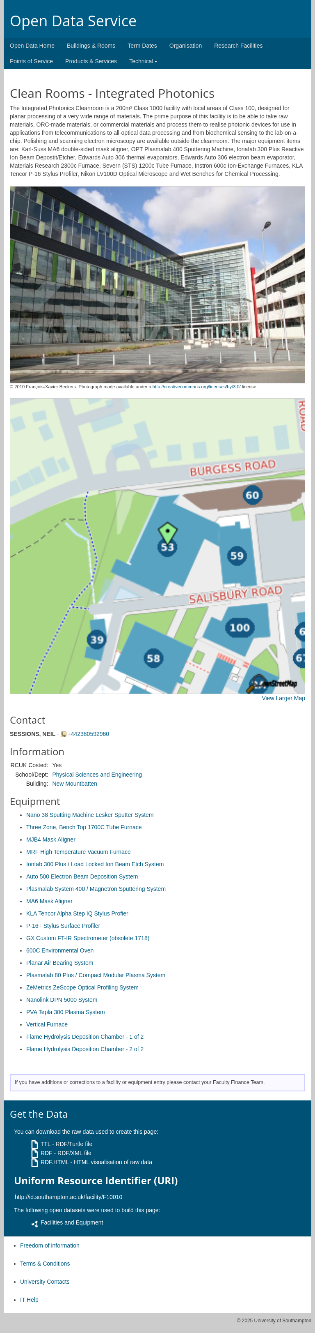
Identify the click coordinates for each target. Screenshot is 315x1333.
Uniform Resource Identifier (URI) (96, 1180)
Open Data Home (32, 45)
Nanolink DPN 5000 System (62, 999)
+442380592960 (89, 734)
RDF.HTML (55, 1162)
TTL (45, 1144)
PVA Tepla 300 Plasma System (65, 1012)
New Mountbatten (74, 783)
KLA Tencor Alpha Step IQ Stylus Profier (77, 913)
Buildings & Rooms (91, 45)
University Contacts (45, 1281)
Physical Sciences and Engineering (97, 774)
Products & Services (91, 61)
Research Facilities (238, 45)
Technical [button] (143, 61)
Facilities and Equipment (72, 1222)
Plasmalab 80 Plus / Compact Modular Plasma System (95, 975)
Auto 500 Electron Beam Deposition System (82, 876)
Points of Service (31, 61)
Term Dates (142, 45)
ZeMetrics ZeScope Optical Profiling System (82, 987)
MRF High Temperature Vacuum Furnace (78, 852)
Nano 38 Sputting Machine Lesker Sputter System (90, 815)
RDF (46, 1153)
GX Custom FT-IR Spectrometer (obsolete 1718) (87, 938)
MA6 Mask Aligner (49, 901)
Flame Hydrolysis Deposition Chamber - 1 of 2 (85, 1036)
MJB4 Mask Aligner (50, 839)
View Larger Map (283, 698)
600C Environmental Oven (60, 950)
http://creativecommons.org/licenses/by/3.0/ (197, 386)
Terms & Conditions (45, 1263)
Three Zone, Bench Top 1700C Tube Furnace (84, 827)
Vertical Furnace (47, 1024)
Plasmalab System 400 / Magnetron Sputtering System (96, 889)
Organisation (185, 45)
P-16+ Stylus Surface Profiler (63, 925)
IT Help (29, 1299)
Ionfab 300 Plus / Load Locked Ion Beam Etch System (95, 864)
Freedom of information (50, 1245)
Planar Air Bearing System (59, 962)
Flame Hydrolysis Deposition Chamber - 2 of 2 (85, 1049)
